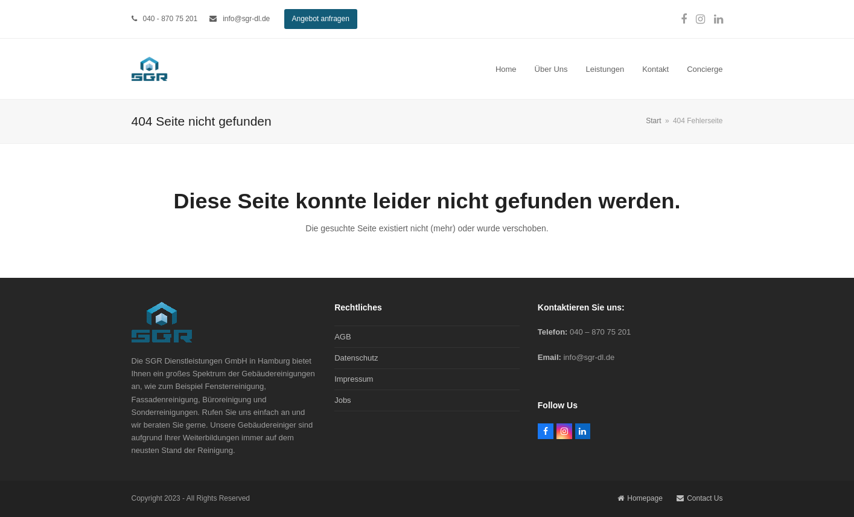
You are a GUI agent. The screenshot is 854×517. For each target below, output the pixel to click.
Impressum (353, 379)
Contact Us (699, 498)
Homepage (640, 498)
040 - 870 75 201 (170, 18)
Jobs (342, 400)
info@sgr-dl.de (246, 18)
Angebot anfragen (320, 18)
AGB (342, 336)
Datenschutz (356, 357)
